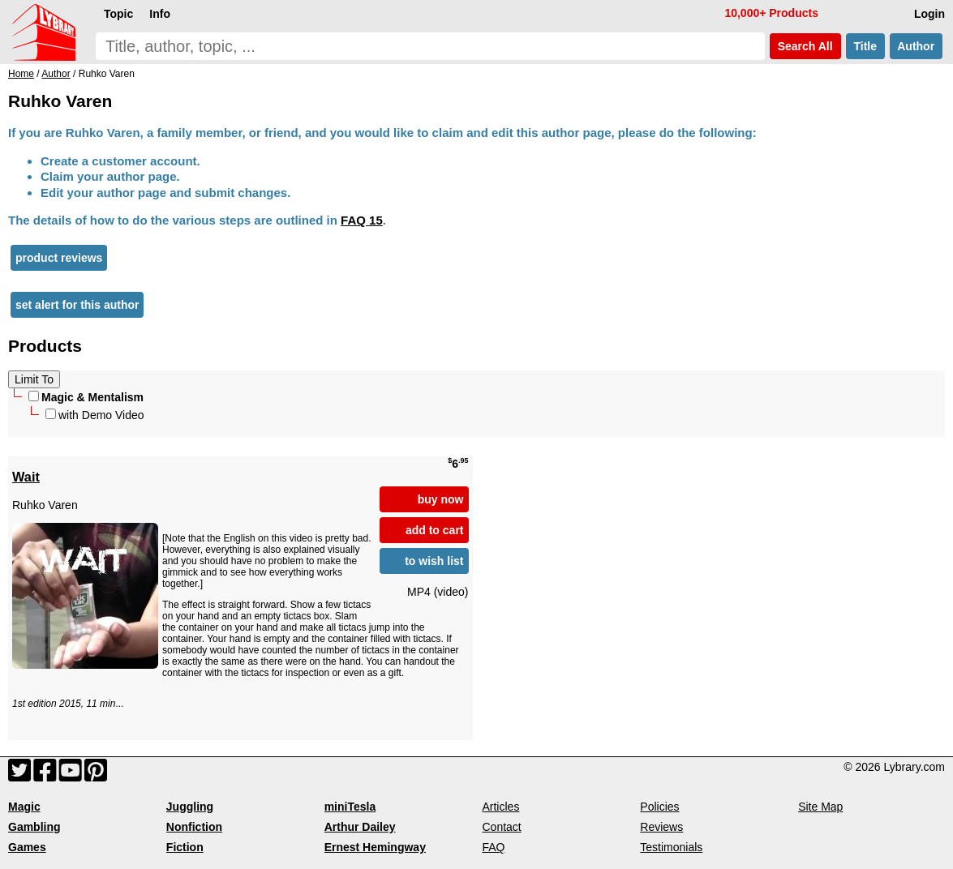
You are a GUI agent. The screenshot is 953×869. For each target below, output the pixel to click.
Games (27, 847)
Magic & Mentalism (86, 397)
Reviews (661, 826)
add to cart (435, 530)
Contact (501, 826)
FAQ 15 (362, 220)
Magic (24, 806)
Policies (659, 806)
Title (865, 46)
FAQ (493, 847)
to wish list (434, 560)
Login (929, 13)
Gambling (34, 826)
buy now (441, 499)
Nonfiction (194, 826)
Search (805, 46)
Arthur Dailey (360, 826)
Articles (500, 806)
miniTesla (350, 806)
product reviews (58, 257)
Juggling (189, 806)
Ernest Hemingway (375, 847)
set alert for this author (77, 304)
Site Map (820, 806)
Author (916, 46)
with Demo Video (94, 415)
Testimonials (671, 847)
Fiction (185, 847)
